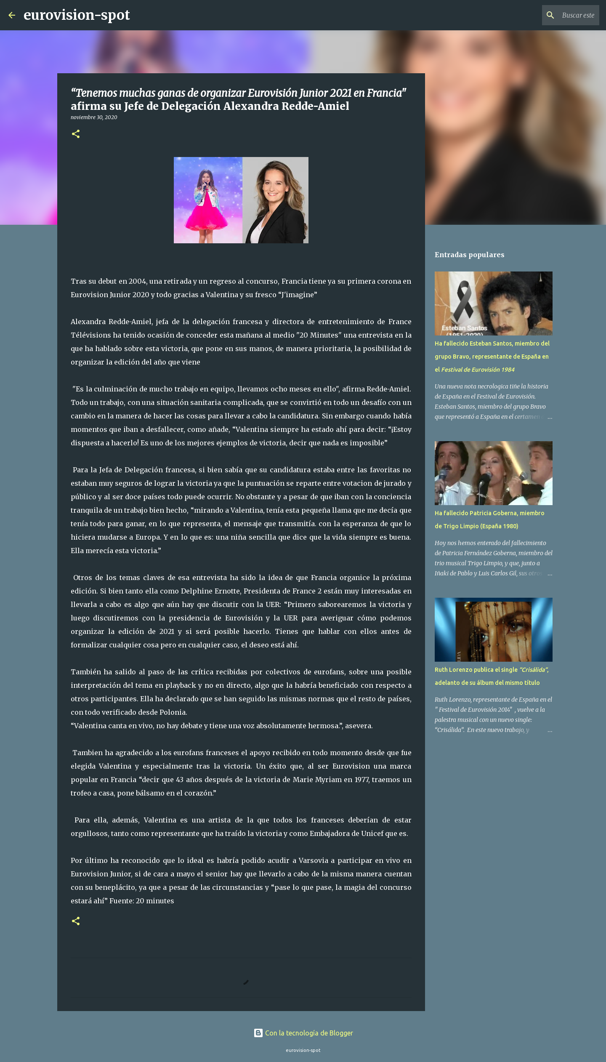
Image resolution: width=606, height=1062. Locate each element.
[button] (76, 134)
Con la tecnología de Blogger (303, 1033)
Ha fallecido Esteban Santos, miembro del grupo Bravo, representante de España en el (492, 356)
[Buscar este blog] (555, 15)
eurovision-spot (77, 15)
